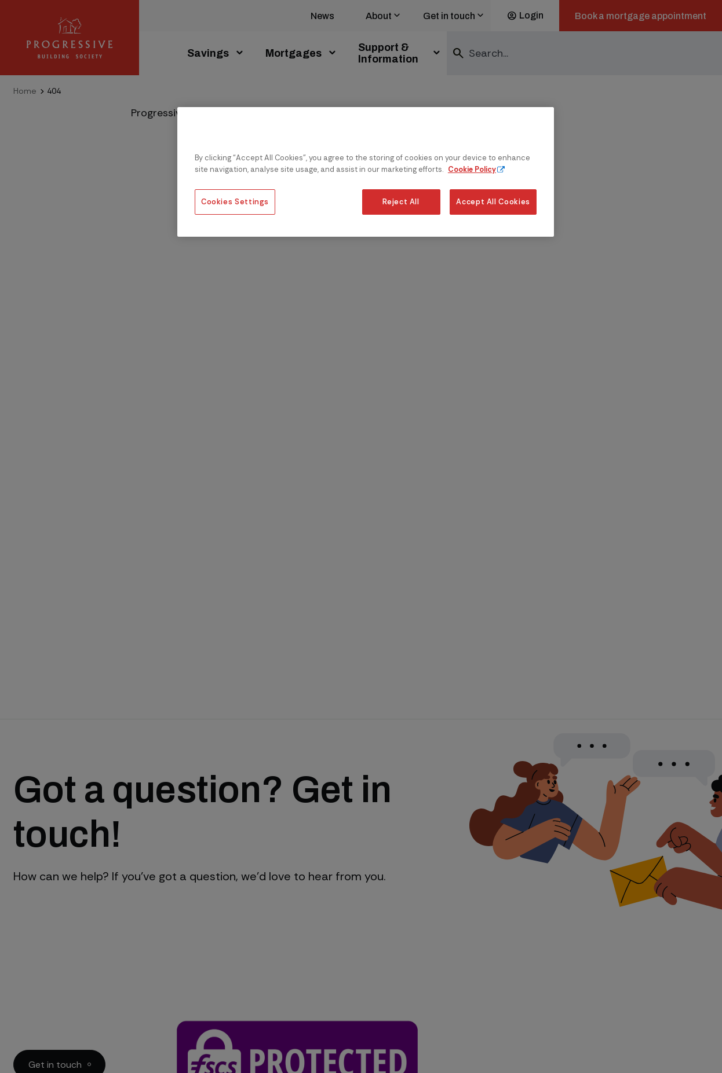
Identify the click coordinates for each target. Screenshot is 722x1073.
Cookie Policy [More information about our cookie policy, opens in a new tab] (472, 169)
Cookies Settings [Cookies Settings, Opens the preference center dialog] (235, 202)
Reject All (400, 202)
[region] (365, 171)
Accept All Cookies (493, 202)
